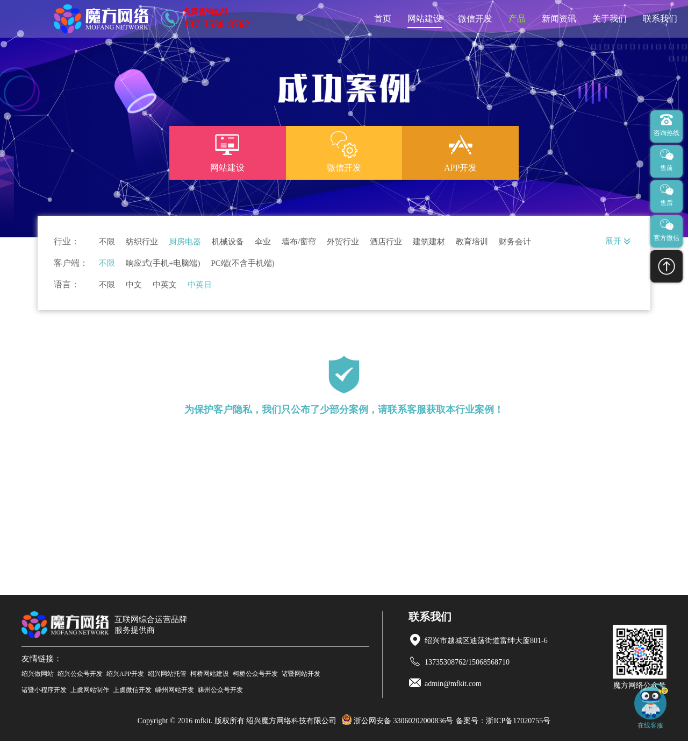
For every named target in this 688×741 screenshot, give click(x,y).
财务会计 (515, 242)
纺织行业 (142, 242)
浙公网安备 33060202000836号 (397, 721)
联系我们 (660, 18)
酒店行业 (386, 242)
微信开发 (475, 18)
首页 (382, 18)
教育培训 (472, 242)
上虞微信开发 (132, 690)
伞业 (263, 242)
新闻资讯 (559, 18)
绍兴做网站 (38, 674)
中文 (134, 285)
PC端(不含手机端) (242, 263)
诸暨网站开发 (301, 674)
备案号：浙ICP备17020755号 (503, 721)
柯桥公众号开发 (255, 674)
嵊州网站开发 (174, 690)
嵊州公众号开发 (220, 690)
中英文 (165, 285)
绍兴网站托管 (167, 674)
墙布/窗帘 (299, 242)
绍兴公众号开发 (80, 674)
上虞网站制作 (89, 690)
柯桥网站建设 (209, 674)
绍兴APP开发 (125, 674)
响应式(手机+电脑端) (163, 263)
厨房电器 (185, 242)
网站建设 (424, 18)
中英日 (200, 285)
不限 (107, 242)
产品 (517, 18)
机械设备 (228, 242)
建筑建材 (429, 242)
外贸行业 (343, 242)
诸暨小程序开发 (44, 690)
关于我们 (609, 18)
